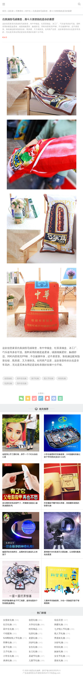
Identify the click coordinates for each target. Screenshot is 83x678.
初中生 (28, 11)
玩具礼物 (8, 383)
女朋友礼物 (11, 620)
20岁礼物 (36, 642)
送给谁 (11, 11)
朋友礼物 (61, 660)
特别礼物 (62, 378)
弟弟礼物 (10, 660)
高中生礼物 (21, 383)
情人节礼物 (62, 633)
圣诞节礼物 (37, 656)
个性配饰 (10, 633)
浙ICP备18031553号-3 (51, 670)
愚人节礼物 (48, 378)
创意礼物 (35, 620)
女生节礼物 (62, 656)
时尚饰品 (35, 629)
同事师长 (19, 11)
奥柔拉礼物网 (34, 670)
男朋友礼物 (62, 638)
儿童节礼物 (37, 660)
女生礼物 (35, 647)
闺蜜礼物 (61, 624)
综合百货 (61, 620)
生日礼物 (10, 624)
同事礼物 (10, 642)
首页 (4, 11)
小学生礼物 (11, 656)
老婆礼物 (35, 638)
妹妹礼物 (61, 651)
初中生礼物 (21, 378)
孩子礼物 (35, 378)
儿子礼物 (10, 651)
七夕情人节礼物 (64, 629)
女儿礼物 (35, 651)
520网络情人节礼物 (15, 638)
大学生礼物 (37, 624)
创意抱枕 (8, 378)
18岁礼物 (61, 642)
